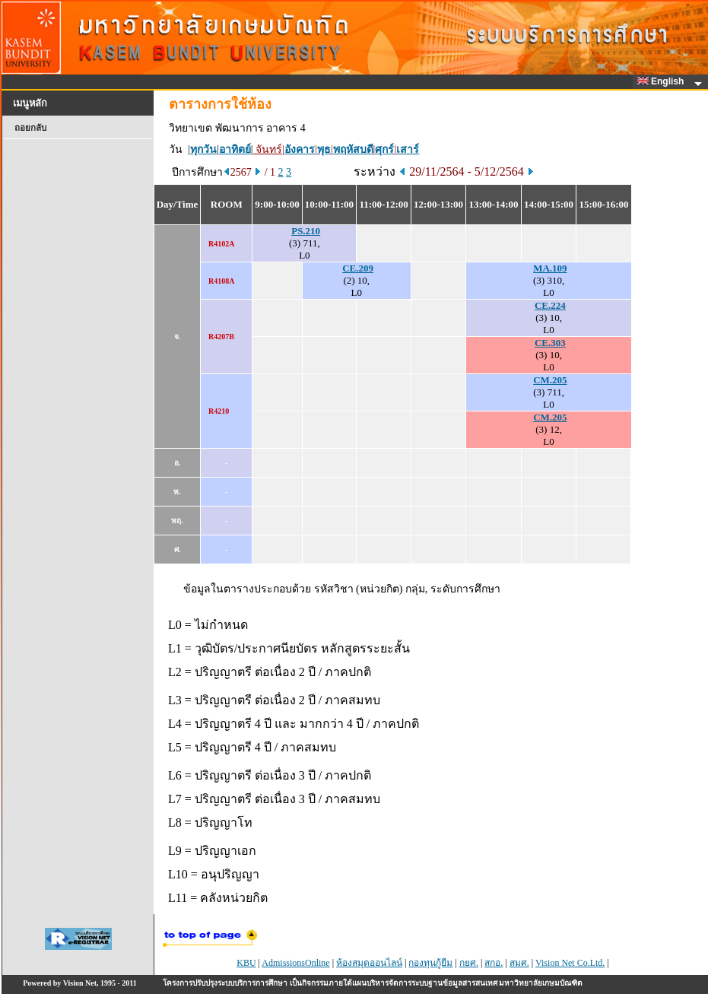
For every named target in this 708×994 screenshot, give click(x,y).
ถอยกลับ (30, 127)
